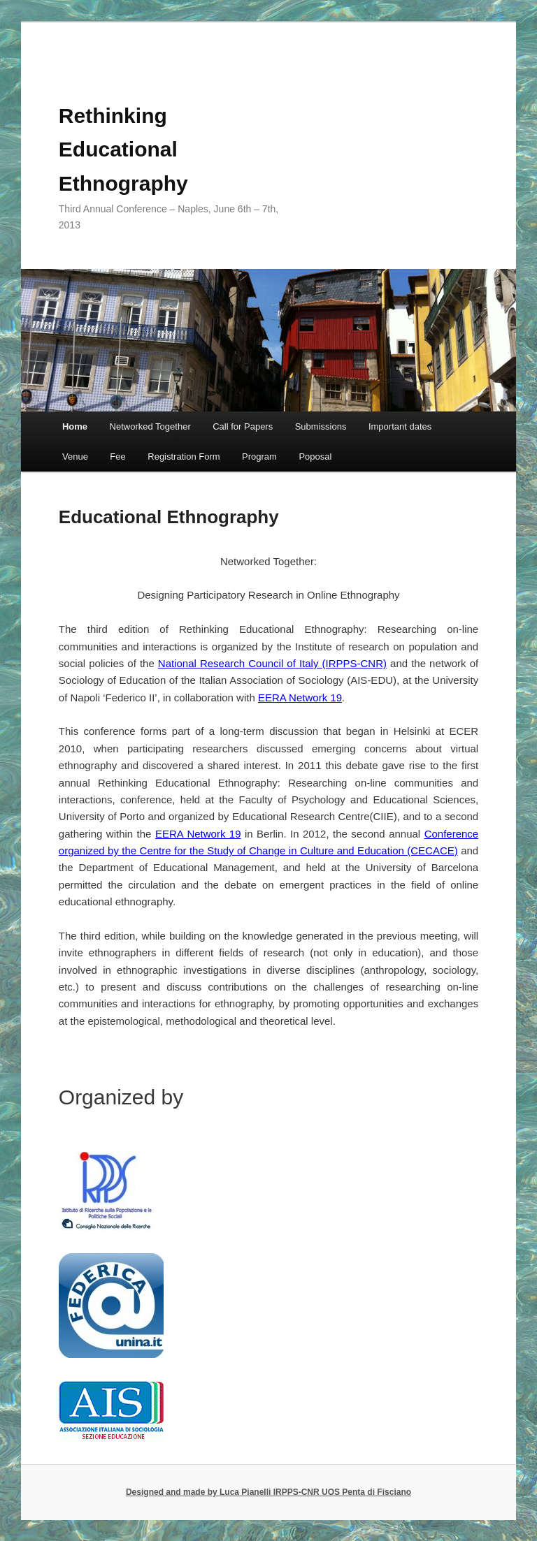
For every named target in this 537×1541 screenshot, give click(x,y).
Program (259, 456)
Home (74, 426)
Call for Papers (243, 426)
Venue (75, 456)
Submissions (321, 426)
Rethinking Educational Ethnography (123, 150)
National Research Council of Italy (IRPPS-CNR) (272, 663)
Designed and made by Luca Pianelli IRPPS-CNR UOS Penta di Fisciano (268, 1492)
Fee (117, 456)
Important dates (399, 426)
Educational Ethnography (169, 516)
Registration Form (184, 456)
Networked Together (150, 426)
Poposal (315, 456)
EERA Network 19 (300, 697)
